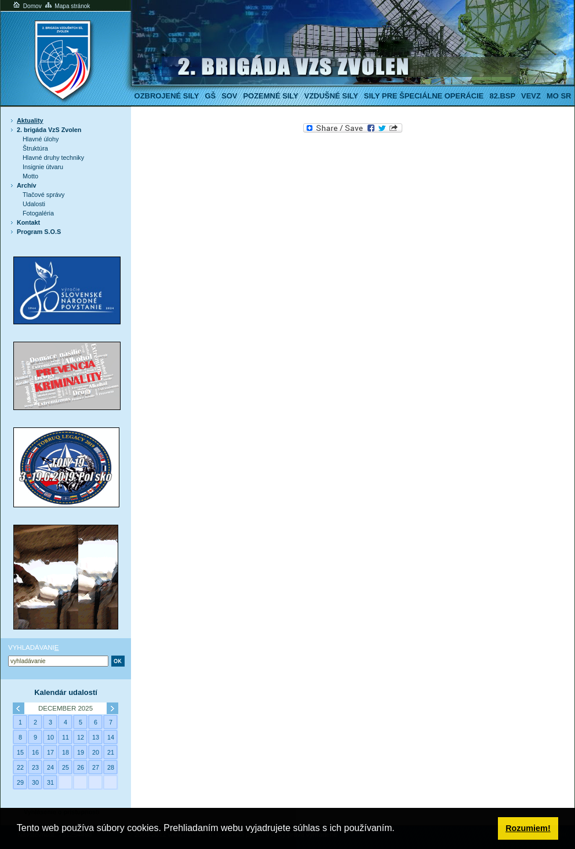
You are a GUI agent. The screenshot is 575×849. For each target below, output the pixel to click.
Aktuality (30, 120)
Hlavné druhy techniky (53, 157)
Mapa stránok (66, 6)
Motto (30, 176)
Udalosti (34, 203)
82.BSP (502, 96)
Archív (27, 185)
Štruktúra (35, 148)
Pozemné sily (270, 96)
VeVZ (531, 96)
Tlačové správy (44, 194)
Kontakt (28, 222)
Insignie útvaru (43, 166)
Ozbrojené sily (166, 96)
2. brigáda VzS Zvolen (49, 129)
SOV (229, 96)
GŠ (210, 96)
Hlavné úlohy (41, 139)
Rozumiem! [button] (528, 828)
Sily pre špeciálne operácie (424, 96)
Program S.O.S (39, 231)
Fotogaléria (38, 213)
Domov (27, 6)
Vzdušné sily (331, 96)
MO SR (559, 96)
